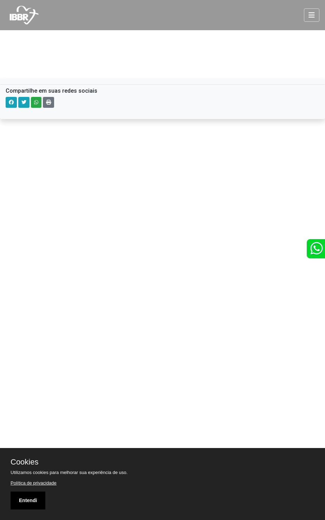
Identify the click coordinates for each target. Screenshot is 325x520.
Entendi (28, 500)
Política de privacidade (34, 483)
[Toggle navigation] (311, 15)
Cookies (24, 462)
